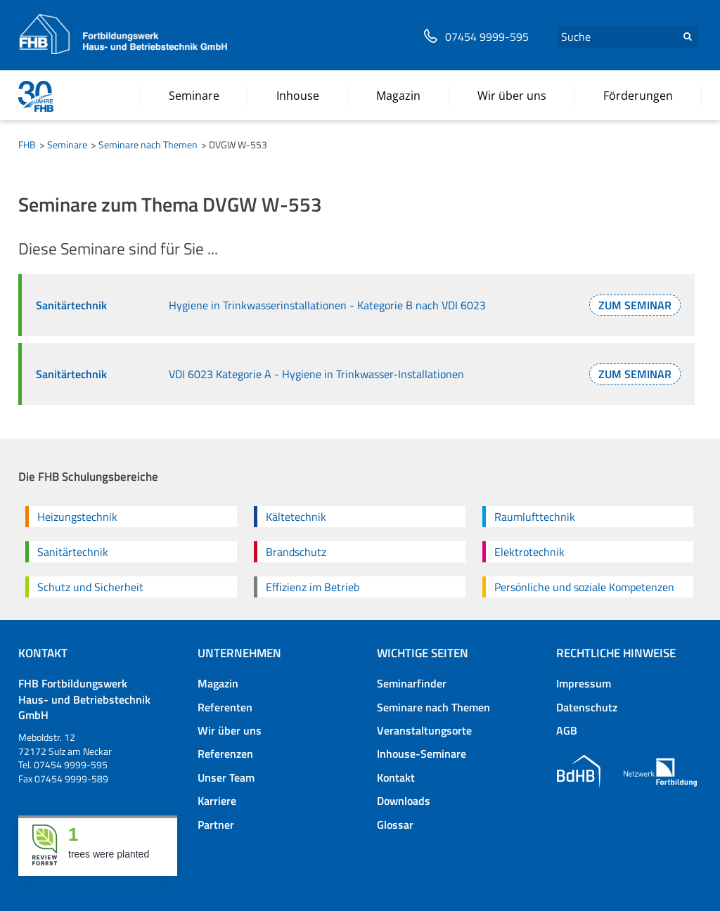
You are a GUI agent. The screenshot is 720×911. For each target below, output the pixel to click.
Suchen (687, 36)
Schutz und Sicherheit (90, 587)
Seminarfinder (411, 683)
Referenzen (225, 753)
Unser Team (226, 777)
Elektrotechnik (529, 551)
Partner (216, 824)
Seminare (67, 144)
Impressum (583, 683)
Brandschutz (296, 551)
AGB (566, 730)
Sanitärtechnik (72, 551)
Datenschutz (586, 707)
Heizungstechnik (77, 516)
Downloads (403, 800)
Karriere (217, 800)
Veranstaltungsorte (424, 730)
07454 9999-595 (487, 37)
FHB (27, 144)
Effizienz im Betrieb (312, 587)
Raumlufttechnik (534, 516)
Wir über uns (230, 730)
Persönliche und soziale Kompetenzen (584, 587)
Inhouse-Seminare (421, 753)
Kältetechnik (296, 516)
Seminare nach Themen (148, 144)
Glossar (395, 824)
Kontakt (396, 777)
